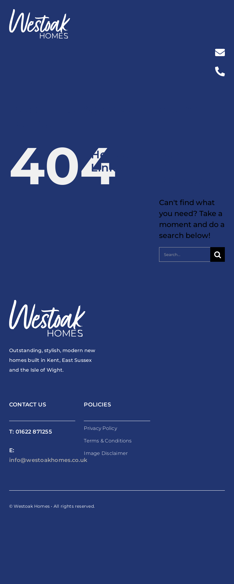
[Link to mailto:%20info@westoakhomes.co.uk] (220, 52)
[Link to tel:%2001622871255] (220, 71)
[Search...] (184, 254)
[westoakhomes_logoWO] (39, 12)
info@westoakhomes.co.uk (48, 460)
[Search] (217, 254)
